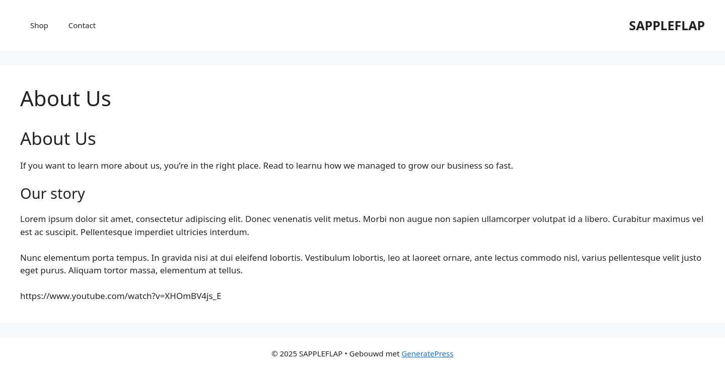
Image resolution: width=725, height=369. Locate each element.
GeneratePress (428, 353)
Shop (39, 25)
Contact (82, 25)
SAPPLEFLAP (667, 25)
